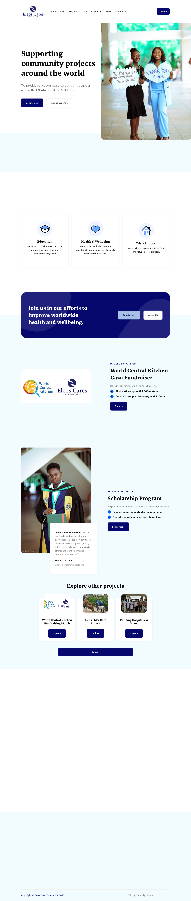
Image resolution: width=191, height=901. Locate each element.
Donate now (32, 102)
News (108, 11)
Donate (163, 11)
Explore (57, 633)
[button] (75, 11)
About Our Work (59, 102)
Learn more (118, 527)
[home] (35, 11)
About (63, 11)
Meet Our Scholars (93, 11)
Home (53, 11)
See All (95, 652)
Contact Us (120, 11)
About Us (153, 315)
